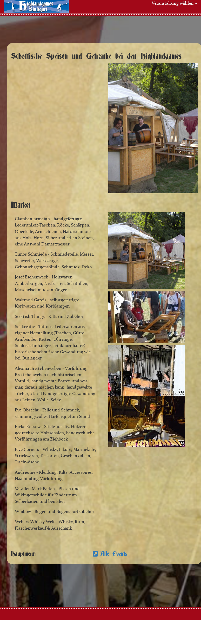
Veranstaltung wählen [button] (174, 3)
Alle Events (113, 554)
